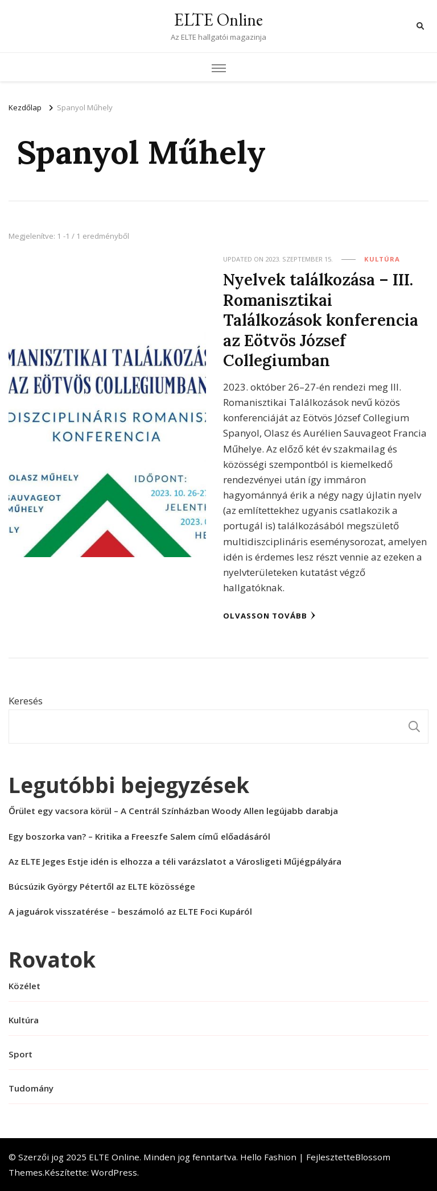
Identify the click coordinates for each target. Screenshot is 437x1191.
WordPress (114, 1172)
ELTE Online (218, 20)
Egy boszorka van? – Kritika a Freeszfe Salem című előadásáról (139, 836)
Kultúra (382, 259)
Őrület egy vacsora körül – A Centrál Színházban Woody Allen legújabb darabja (173, 810)
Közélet (24, 985)
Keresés (26, 700)
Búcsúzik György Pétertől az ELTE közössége (102, 886)
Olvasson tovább (269, 616)
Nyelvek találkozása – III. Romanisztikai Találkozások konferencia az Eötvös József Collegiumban (320, 320)
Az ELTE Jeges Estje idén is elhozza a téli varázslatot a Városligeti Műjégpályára (175, 861)
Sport (20, 1054)
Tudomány (31, 1088)
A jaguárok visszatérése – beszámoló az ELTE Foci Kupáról (130, 911)
